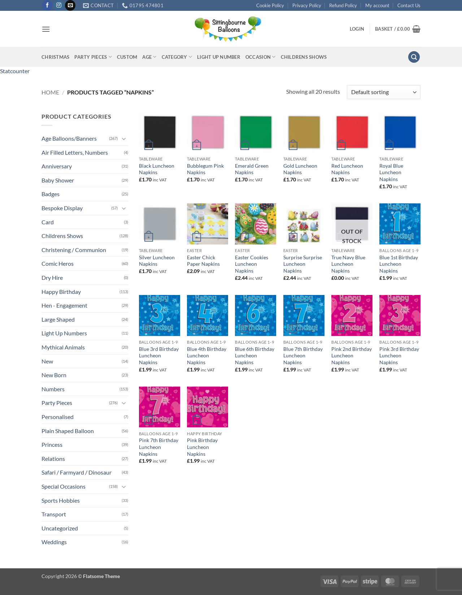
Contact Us (408, 5)
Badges (51, 193)
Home (50, 92)
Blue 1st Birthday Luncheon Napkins (398, 264)
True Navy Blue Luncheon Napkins (348, 264)
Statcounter (15, 70)
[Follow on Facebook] (47, 5)
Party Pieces (93, 56)
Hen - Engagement (64, 305)
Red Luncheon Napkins (347, 169)
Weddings (54, 541)
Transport (54, 514)
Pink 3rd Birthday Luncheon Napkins (399, 355)
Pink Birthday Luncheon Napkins (202, 447)
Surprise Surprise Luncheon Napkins (302, 264)
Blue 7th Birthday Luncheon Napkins (303, 355)
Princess (52, 444)
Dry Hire (52, 277)
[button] (46, 29)
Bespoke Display (62, 207)
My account (377, 5)
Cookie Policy (270, 5)
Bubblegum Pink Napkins (205, 169)
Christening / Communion (74, 249)
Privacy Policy (306, 5)
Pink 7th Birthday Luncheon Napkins (158, 447)
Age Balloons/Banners (69, 138)
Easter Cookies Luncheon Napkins (251, 264)
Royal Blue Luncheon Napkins (391, 172)
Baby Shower (58, 180)
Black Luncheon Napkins (156, 169)
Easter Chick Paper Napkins (203, 260)
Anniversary (57, 166)
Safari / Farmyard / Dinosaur (77, 472)
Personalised (58, 416)
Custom (127, 57)
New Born (54, 374)
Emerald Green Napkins (252, 169)
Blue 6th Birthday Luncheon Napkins (254, 355)
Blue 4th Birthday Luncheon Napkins (206, 355)
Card (48, 222)
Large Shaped (58, 319)
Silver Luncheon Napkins (157, 260)
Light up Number (218, 57)
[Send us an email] (70, 5)
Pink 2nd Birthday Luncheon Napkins (351, 355)
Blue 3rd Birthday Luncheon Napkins (159, 355)
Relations (53, 458)
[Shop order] (383, 92)
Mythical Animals (63, 347)
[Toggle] (123, 138)
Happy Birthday (61, 291)
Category (177, 56)
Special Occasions (64, 486)
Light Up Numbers (64, 333)
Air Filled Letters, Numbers (75, 152)
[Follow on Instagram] (58, 5)
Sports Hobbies (61, 500)
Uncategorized (60, 528)
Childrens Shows (304, 57)
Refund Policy (343, 5)
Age (149, 56)
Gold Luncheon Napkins (300, 169)
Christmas (55, 57)
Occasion (260, 56)
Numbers (53, 388)
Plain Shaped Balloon (68, 430)
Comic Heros (58, 263)
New (47, 361)
